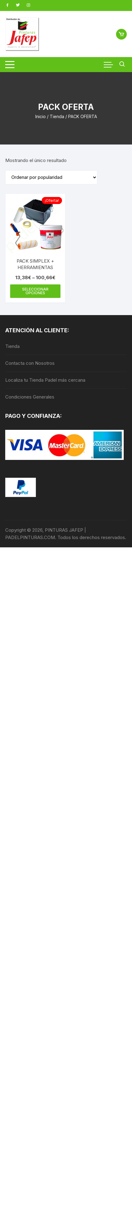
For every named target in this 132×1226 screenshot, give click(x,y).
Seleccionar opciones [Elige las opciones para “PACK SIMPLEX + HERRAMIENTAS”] (35, 291)
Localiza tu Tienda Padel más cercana (45, 380)
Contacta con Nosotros (30, 363)
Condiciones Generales (29, 397)
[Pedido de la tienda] (51, 177)
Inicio (40, 116)
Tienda (57, 116)
